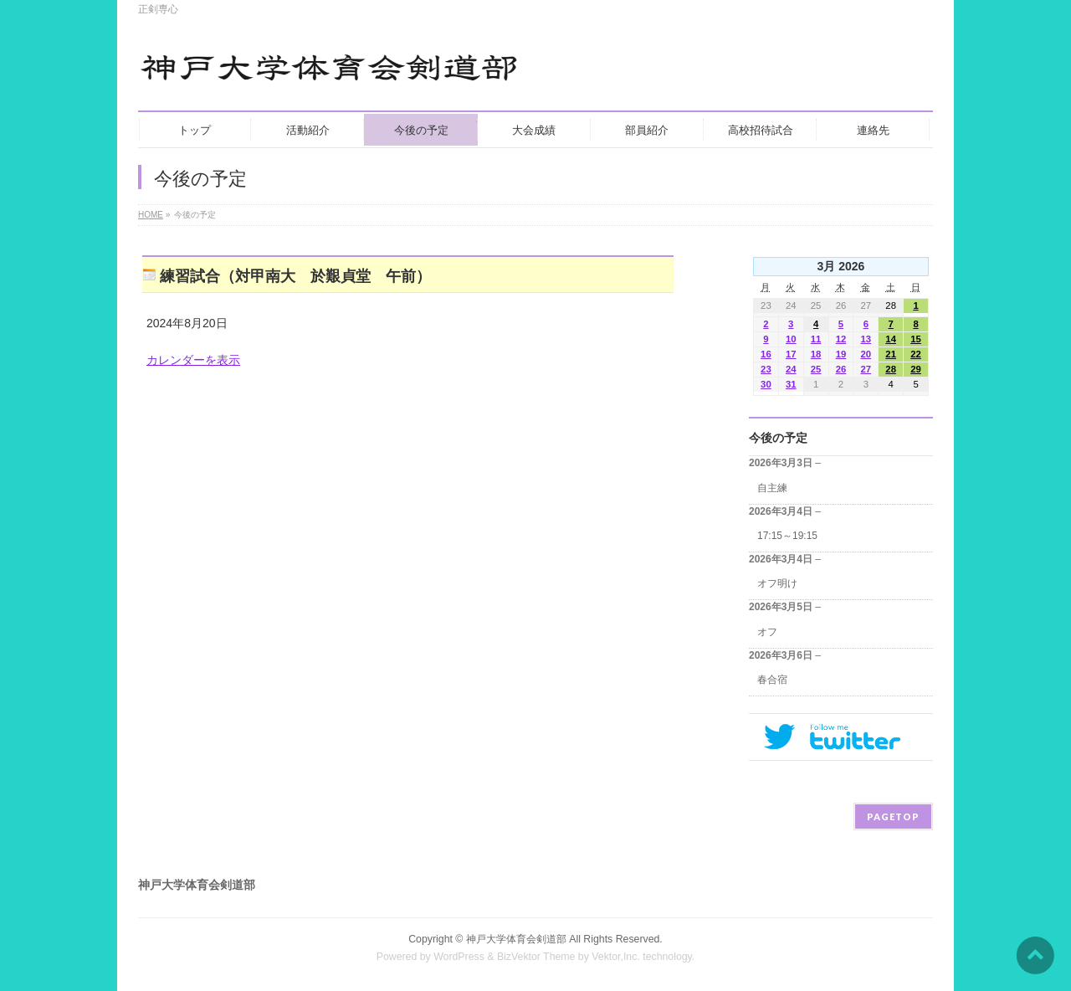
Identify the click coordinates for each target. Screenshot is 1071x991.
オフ (767, 632)
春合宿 (772, 679)
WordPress (458, 957)
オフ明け (777, 583)
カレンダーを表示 (193, 360)
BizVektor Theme (536, 957)
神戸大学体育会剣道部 (516, 939)
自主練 (772, 488)
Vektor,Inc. (616, 957)
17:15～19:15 (787, 536)
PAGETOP (893, 816)
